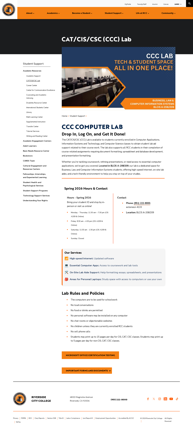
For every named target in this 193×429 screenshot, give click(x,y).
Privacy (15, 418)
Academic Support (33, 76)
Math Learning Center (34, 117)
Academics (52, 13)
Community (168, 13)
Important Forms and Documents (87, 370)
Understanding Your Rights (35, 200)
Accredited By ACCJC (126, 418)
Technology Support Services (36, 195)
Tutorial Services (32, 131)
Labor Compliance (73, 418)
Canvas (165, 4)
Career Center (31, 85)
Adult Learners (30, 146)
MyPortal (128, 4)
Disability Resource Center (36, 103)
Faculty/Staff (141, 4)
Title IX (61, 418)
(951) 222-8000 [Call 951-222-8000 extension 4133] (142, 203)
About (29, 13)
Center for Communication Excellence (40, 90)
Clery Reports (40, 418)
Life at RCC (141, 13)
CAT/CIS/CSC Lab (33, 81)
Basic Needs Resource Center (36, 151)
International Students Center (37, 107)
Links (177, 4)
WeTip (18, 422)
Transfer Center (32, 126)
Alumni (155, 4)
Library (29, 112)
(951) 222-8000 (119, 399)
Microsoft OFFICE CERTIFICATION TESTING (90, 355)
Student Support (113, 13)
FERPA (23, 418)
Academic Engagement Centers (37, 141)
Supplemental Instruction (35, 122)
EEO (30, 418)
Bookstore (27, 156)
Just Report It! (88, 418)
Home (64, 116)
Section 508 (51, 418)
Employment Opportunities (106, 418)
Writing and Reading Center (37, 136)
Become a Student (81, 13)
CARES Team (29, 161)
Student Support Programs (35, 190)
